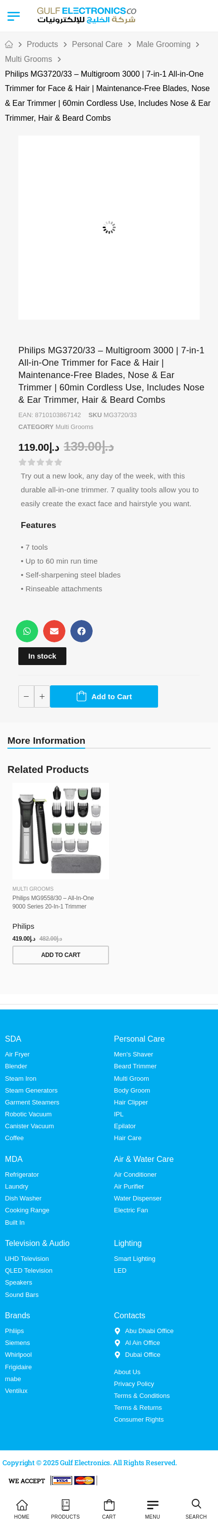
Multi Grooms (28, 59)
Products (42, 44)
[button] (27, 631)
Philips (23, 926)
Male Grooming (164, 44)
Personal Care (97, 44)
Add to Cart (112, 696)
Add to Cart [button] (60, 955)
